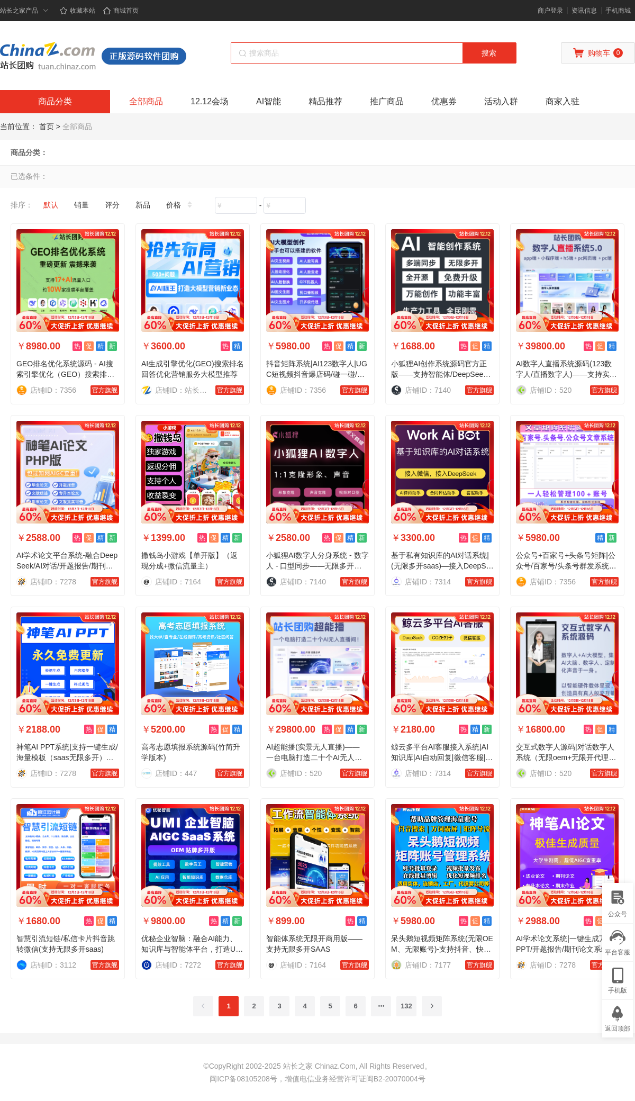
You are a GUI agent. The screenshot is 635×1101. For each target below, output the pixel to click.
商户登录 (550, 10)
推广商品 (387, 101)
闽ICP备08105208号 (243, 1079)
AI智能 (268, 101)
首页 (46, 126)
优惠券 (444, 101)
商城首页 (121, 10)
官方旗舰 (104, 390)
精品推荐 (325, 101)
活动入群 (501, 101)
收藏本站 (77, 10)
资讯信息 (584, 10)
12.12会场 (209, 101)
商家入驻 (562, 101)
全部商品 (146, 101)
